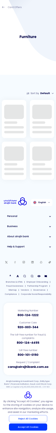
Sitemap (13, 290)
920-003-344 (28, 327)
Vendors (25, 290)
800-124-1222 (28, 315)
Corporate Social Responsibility (36, 294)
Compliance (11, 294)
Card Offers (12, 8)
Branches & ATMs (14, 282)
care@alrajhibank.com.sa (28, 367)
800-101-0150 (28, 355)
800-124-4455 (28, 343)
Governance (39, 290)
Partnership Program (37, 286)
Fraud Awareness (14, 286)
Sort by (40, 93)
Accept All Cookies (28, 427)
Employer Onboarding (37, 282)
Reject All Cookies (28, 418)
